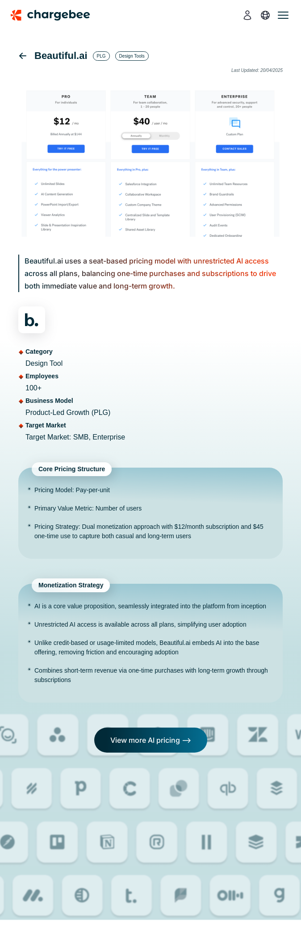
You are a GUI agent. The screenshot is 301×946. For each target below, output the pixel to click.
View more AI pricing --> (150, 740)
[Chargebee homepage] (56, 15)
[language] (265, 15)
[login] (247, 15)
